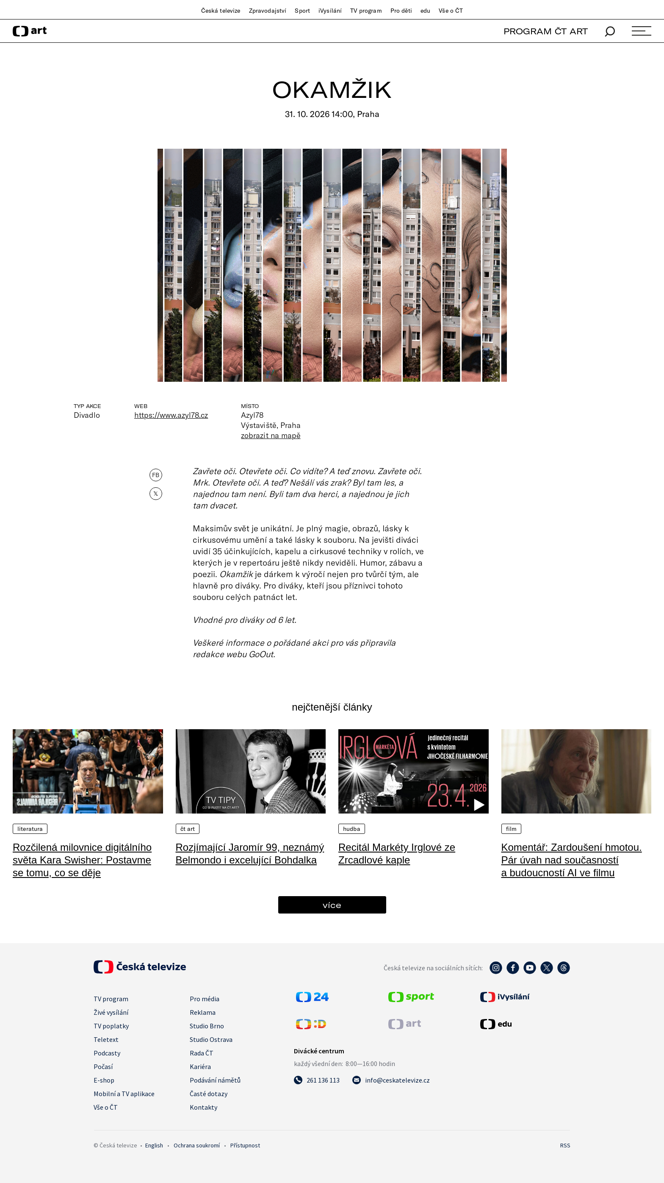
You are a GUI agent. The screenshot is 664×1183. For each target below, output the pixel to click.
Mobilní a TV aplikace (124, 1093)
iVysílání (330, 10)
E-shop (104, 1080)
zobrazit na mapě (270, 435)
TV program (366, 10)
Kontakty (203, 1107)
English (154, 1145)
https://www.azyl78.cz (171, 414)
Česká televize (221, 10)
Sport (302, 10)
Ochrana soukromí (197, 1145)
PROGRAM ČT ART (546, 31)
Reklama (203, 1012)
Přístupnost (245, 1145)
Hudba (351, 829)
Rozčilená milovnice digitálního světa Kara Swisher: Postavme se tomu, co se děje (82, 859)
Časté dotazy (208, 1093)
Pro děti (401, 10)
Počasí (103, 1066)
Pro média (204, 998)
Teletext (106, 1039)
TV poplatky (111, 1026)
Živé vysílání (111, 1012)
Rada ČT (201, 1053)
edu (425, 10)
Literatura (30, 829)
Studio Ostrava (211, 1039)
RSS (565, 1145)
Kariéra (200, 1066)
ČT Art (187, 829)
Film (511, 829)
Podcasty (107, 1053)
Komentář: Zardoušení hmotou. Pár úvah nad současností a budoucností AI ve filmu (571, 859)
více (332, 905)
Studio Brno (207, 1026)
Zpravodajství (268, 10)
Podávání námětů (215, 1080)
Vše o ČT (451, 10)
